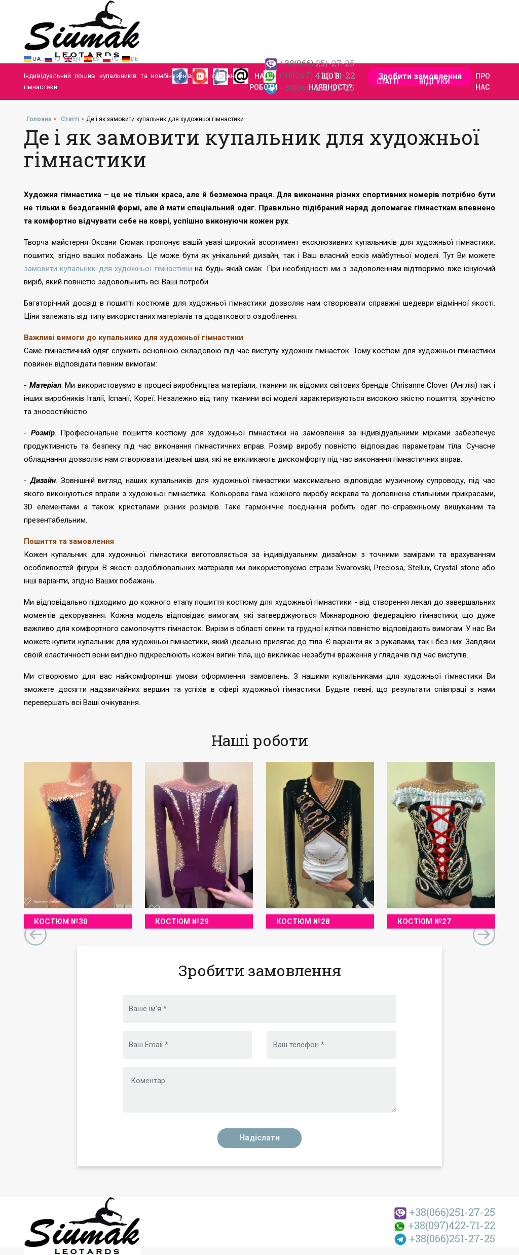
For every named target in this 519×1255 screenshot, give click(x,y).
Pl (115, 59)
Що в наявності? (330, 81)
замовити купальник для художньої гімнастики (108, 268)
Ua (36, 59)
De (134, 59)
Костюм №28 (303, 921)
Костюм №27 (424, 921)
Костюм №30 (61, 921)
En (76, 59)
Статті (388, 82)
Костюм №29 (182, 921)
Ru (56, 59)
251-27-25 (444, 1212)
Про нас (482, 81)
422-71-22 (444, 1225)
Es (96, 59)
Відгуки (434, 82)
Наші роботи (263, 81)
